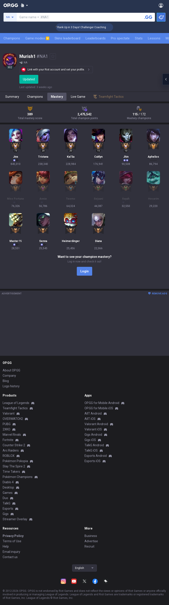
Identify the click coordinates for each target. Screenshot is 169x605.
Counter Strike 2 (14, 445)
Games (8, 492)
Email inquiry (11, 551)
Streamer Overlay (15, 519)
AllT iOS (90, 419)
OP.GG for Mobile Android (101, 403)
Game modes (37, 38)
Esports (8, 508)
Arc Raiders (11, 450)
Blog (6, 381)
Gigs (6, 514)
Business (90, 536)
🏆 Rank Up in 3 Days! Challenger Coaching (85, 27)
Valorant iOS (93, 429)
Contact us (10, 557)
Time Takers (11, 471)
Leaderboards (96, 38)
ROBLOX (9, 455)
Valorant (9, 413)
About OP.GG (11, 370)
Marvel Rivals (12, 434)
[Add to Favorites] (53, 56)
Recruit (89, 546)
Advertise (91, 541)
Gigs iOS (90, 440)
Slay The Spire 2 (14, 466)
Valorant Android (96, 424)
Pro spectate (120, 38)
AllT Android (93, 413)
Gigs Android (93, 434)
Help (6, 546)
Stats (139, 38)
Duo (5, 498)
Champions (12, 38)
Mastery (57, 96)
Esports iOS (92, 461)
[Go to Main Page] (11, 5)
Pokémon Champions (18, 477)
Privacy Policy (13, 536)
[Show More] (24, 5)
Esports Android (95, 455)
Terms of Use (12, 541)
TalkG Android (94, 445)
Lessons (154, 38)
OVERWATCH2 (13, 419)
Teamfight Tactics (15, 408)
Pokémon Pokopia (15, 461)
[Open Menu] (160, 5)
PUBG (7, 424)
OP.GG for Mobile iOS (98, 408)
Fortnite (8, 440)
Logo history (11, 386)
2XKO (6, 429)
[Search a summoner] (148, 17)
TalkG (6, 503)
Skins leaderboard (67, 38)
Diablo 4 (8, 482)
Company (9, 375)
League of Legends (16, 403)
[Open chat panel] (165, 79)
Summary (12, 96)
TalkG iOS (91, 450)
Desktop (8, 487)
